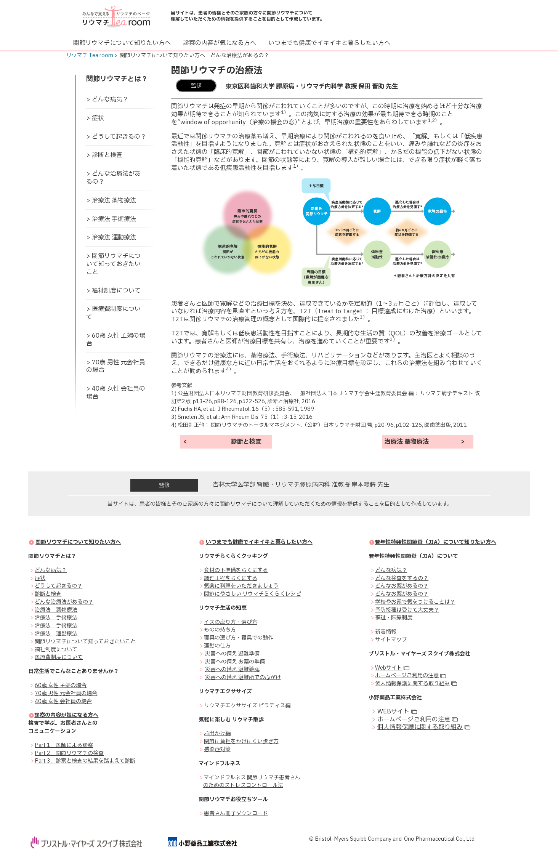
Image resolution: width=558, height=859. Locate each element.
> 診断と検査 (104, 155)
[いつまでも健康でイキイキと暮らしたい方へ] (329, 43)
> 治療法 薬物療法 (111, 200)
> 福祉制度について (113, 290)
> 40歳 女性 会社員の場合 (115, 392)
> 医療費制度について (113, 313)
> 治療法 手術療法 (111, 219)
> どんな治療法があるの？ (113, 177)
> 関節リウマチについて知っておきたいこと (113, 264)
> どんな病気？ (107, 99)
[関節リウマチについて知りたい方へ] (122, 43)
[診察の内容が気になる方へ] (219, 43)
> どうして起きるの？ (116, 136)
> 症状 (95, 118)
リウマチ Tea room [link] (89, 55)
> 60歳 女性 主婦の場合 (115, 339)
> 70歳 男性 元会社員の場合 (115, 366)
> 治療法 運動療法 (111, 237)
